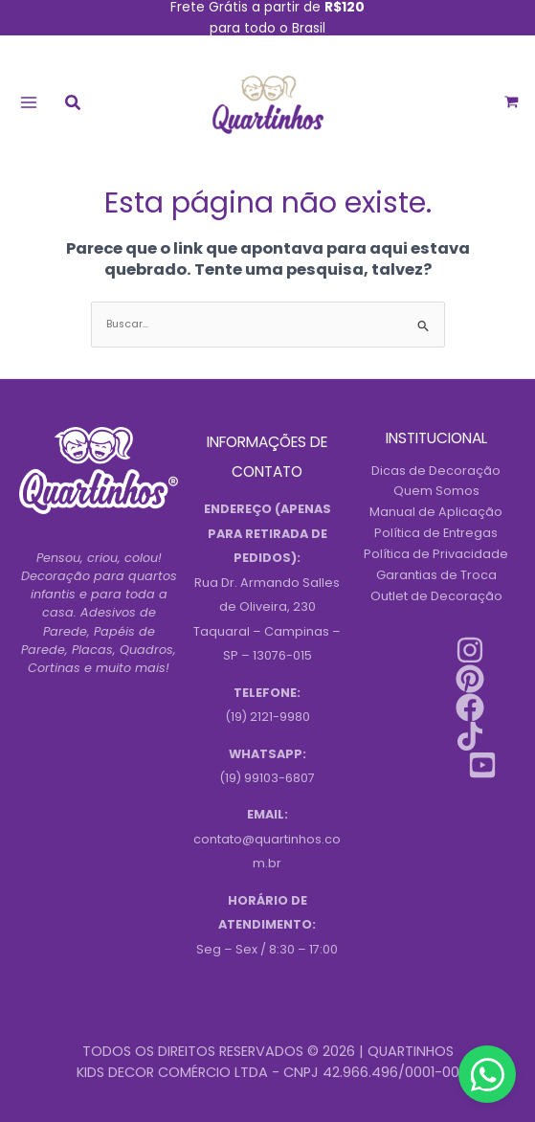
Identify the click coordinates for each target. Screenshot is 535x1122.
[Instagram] (470, 650)
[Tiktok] (470, 736)
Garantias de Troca (436, 575)
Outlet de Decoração (436, 596)
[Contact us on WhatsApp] (487, 1074)
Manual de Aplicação (435, 512)
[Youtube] (482, 765)
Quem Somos (436, 490)
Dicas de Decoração (436, 470)
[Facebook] (470, 707)
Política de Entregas (436, 533)
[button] (73, 105)
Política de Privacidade (436, 554)
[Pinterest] (470, 678)
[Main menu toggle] (28, 102)
